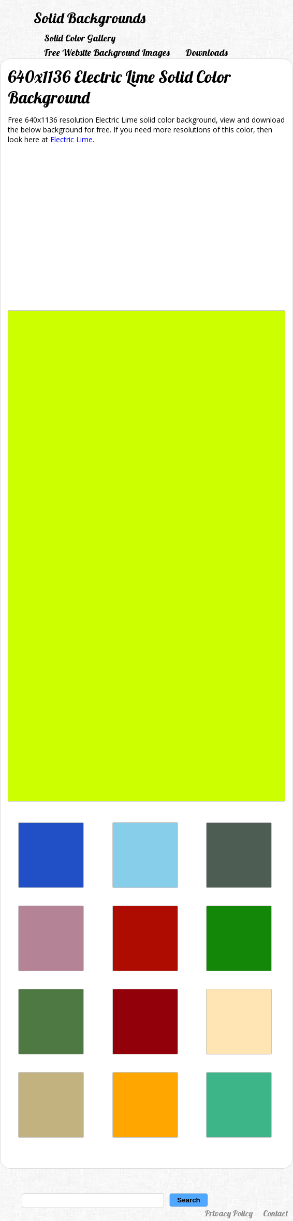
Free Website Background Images (107, 52)
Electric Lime (71, 139)
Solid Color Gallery (79, 38)
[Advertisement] (146, 229)
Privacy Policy (228, 1213)
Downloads (206, 52)
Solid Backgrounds (89, 18)
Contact (275, 1213)
